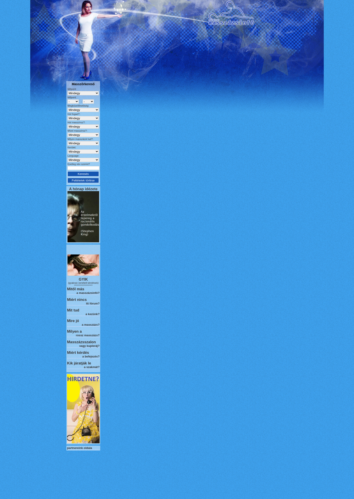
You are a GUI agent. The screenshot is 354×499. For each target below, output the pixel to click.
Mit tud (73, 310)
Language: (73, 155)
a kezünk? (93, 314)
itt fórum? (93, 303)
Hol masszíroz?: (76, 122)
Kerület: (72, 147)
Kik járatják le (79, 363)
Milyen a (74, 331)
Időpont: (72, 89)
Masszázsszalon (81, 342)
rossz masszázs (87, 335)
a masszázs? (91, 324)
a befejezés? (91, 356)
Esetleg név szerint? (79, 164)
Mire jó (73, 321)
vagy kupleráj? (89, 346)
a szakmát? (92, 367)
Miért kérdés (78, 352)
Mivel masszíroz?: (77, 130)
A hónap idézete (83, 189)
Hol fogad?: (74, 114)
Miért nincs (77, 300)
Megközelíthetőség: (78, 105)
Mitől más (75, 289)
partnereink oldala (79, 448)
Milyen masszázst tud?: (80, 139)
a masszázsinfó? (88, 293)
